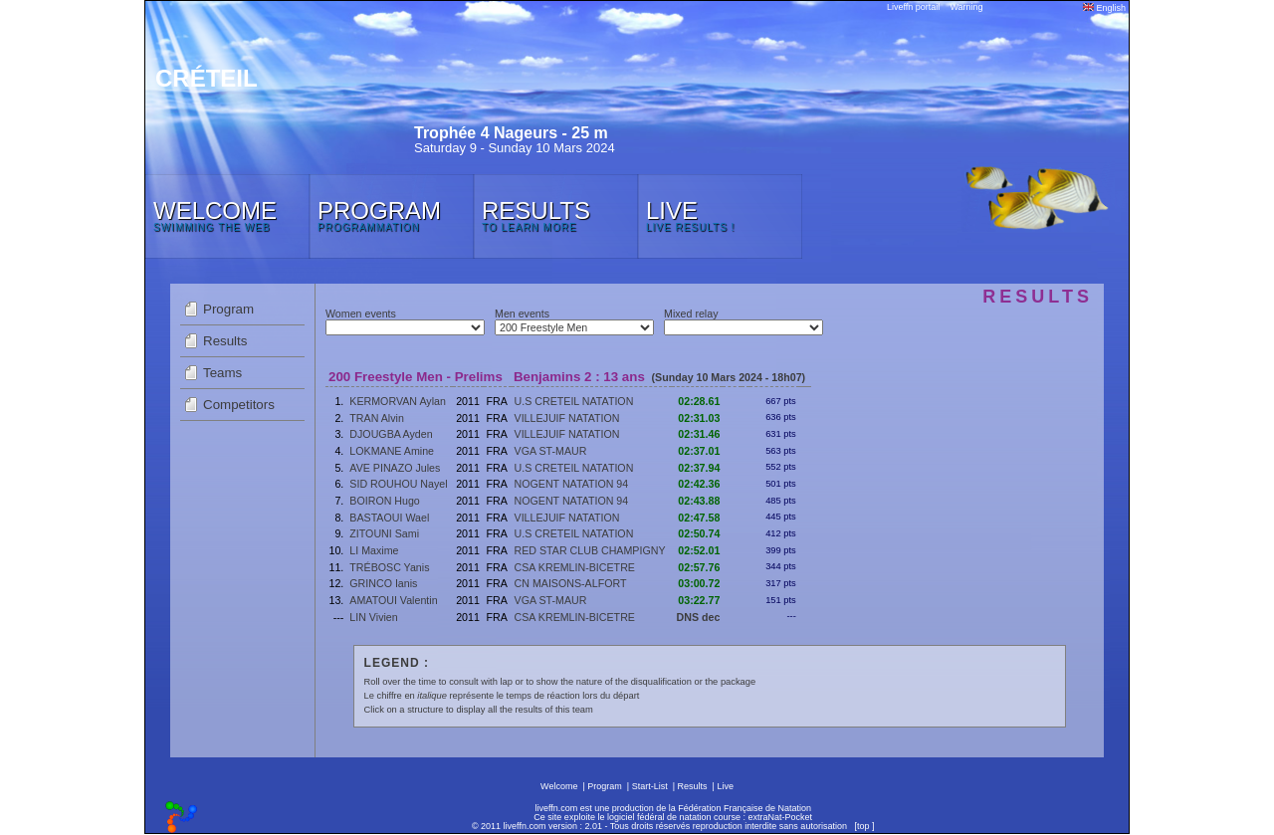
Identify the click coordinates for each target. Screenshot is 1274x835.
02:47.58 (699, 517)
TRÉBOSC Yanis (389, 567)
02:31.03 (699, 418)
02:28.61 (699, 401)
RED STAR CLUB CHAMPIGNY (590, 550)
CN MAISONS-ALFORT (571, 583)
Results (225, 340)
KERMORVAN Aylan (397, 401)
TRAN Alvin (376, 418)
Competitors (239, 404)
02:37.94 (699, 468)
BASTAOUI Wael (389, 517)
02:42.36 (699, 484)
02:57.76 (699, 567)
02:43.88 (699, 501)
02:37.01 (699, 451)
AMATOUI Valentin (393, 600)
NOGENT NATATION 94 (572, 484)
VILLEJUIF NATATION (567, 418)
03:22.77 (699, 600)
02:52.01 (699, 550)
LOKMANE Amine (391, 451)
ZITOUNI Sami (384, 533)
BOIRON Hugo (384, 501)
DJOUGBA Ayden (390, 434)
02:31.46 (699, 434)
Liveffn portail (913, 7)
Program (228, 309)
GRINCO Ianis (383, 583)
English (1104, 8)
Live (725, 786)
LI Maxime (373, 550)
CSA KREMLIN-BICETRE (575, 567)
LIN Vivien (373, 617)
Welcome (558, 786)
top (863, 826)
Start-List (650, 786)
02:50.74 (699, 533)
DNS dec (699, 617)
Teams (222, 372)
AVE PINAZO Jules (394, 468)
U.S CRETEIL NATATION (574, 401)
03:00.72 (699, 583)
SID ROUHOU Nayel (398, 484)
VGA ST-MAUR (551, 451)
